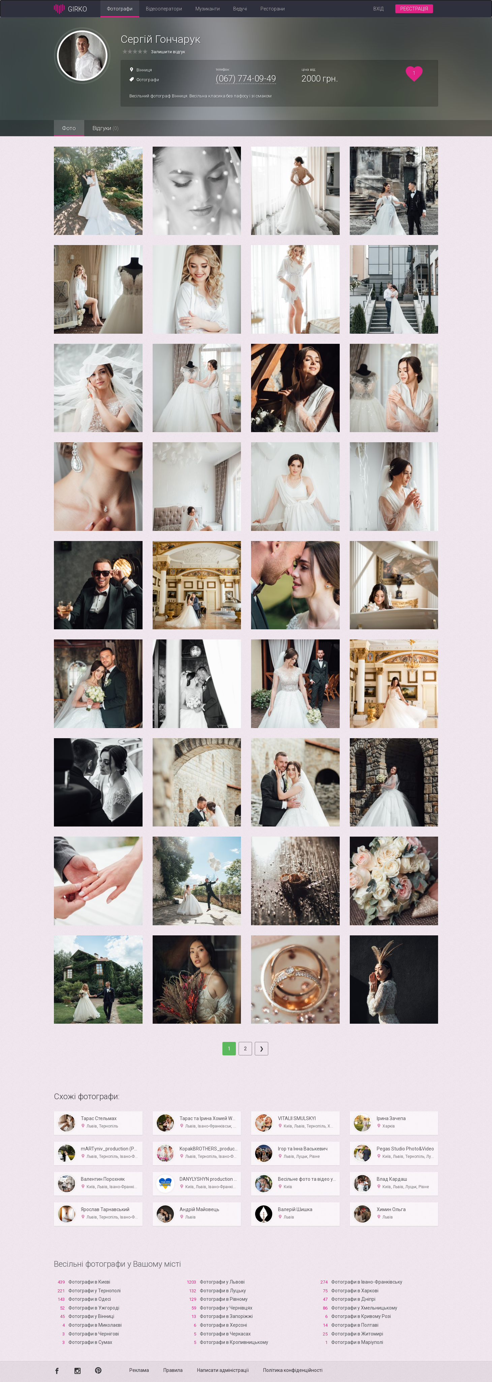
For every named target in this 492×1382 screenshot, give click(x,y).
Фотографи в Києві (89, 1282)
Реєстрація (414, 8)
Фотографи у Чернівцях (226, 1308)
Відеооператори (164, 8)
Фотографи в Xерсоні (223, 1325)
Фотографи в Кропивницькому (234, 1342)
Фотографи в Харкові (354, 1290)
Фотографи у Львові (222, 1282)
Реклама (139, 1370)
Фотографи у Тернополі (94, 1290)
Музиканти (207, 8)
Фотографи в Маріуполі (357, 1342)
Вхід (378, 8)
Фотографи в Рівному (224, 1299)
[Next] (261, 1048)
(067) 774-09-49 (246, 78)
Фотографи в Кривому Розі (361, 1316)
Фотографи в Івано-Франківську (366, 1282)
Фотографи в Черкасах (225, 1333)
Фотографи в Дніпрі (353, 1299)
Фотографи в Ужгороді (93, 1308)
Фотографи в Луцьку (223, 1290)
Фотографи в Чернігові (93, 1333)
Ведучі (240, 8)
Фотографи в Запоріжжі (226, 1316)
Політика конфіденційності (292, 1370)
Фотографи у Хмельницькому (364, 1308)
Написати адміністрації (223, 1370)
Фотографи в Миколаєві (95, 1325)
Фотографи (119, 8)
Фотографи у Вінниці (91, 1316)
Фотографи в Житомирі (357, 1333)
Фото (69, 128)
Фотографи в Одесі (89, 1299)
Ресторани (272, 8)
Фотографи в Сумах (90, 1342)
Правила (173, 1370)
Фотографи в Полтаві (354, 1325)
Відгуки (106, 128)
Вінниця (144, 69)
